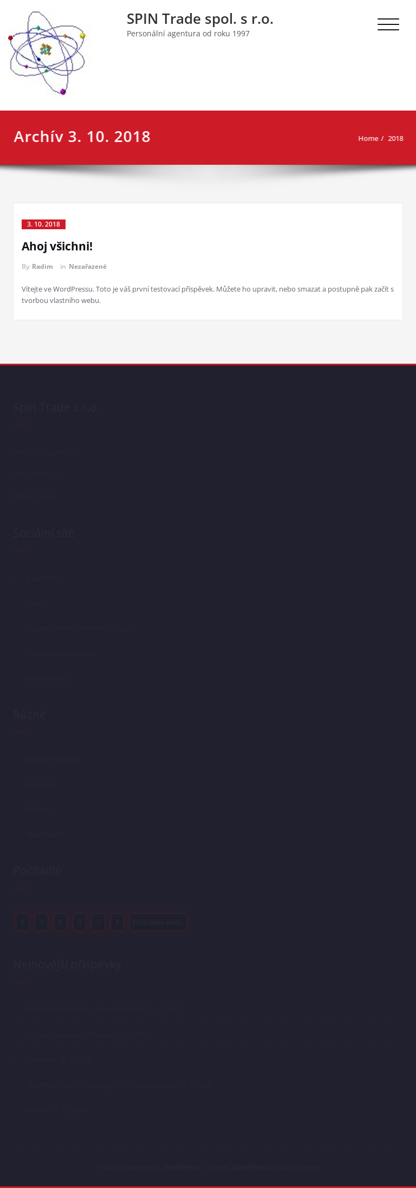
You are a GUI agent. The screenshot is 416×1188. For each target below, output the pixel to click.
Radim (42, 266)
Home (373, 138)
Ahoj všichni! (57, 246)
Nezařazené (88, 266)
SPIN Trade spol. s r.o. (200, 18)
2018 (400, 138)
